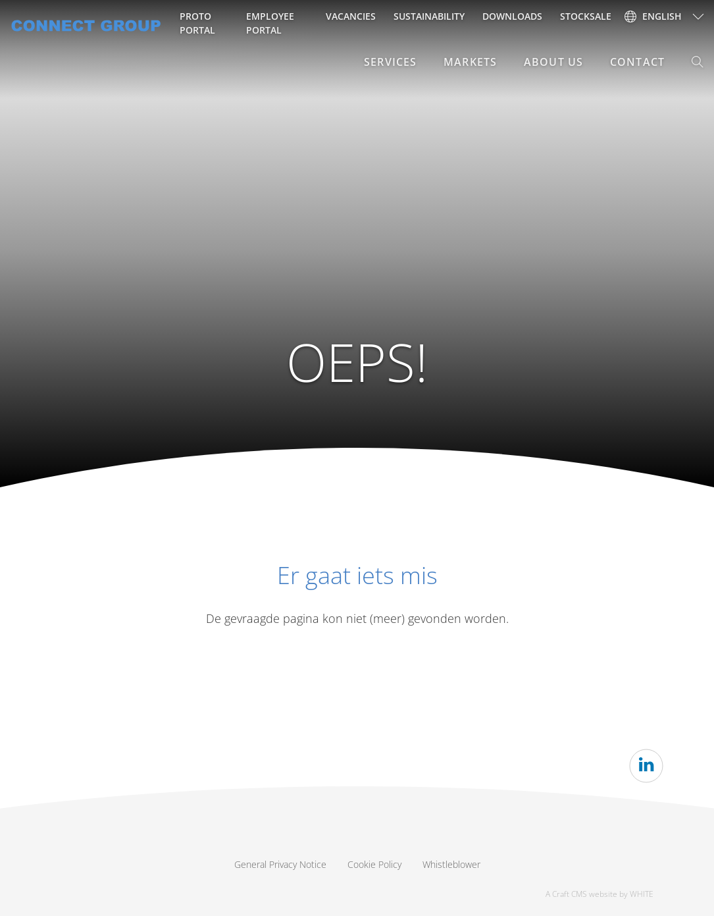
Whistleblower (451, 864)
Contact (637, 62)
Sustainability (429, 16)
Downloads (512, 16)
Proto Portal (197, 23)
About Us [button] (553, 62)
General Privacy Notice (280, 864)
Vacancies (351, 16)
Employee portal (270, 23)
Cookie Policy (374, 864)
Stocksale (585, 16)
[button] (698, 62)
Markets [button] (470, 62)
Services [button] (390, 62)
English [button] (653, 16)
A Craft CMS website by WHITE (599, 894)
